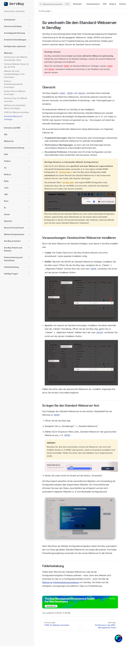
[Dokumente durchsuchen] (54, 4)
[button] (10, 20)
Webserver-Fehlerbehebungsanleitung (60, 582)
